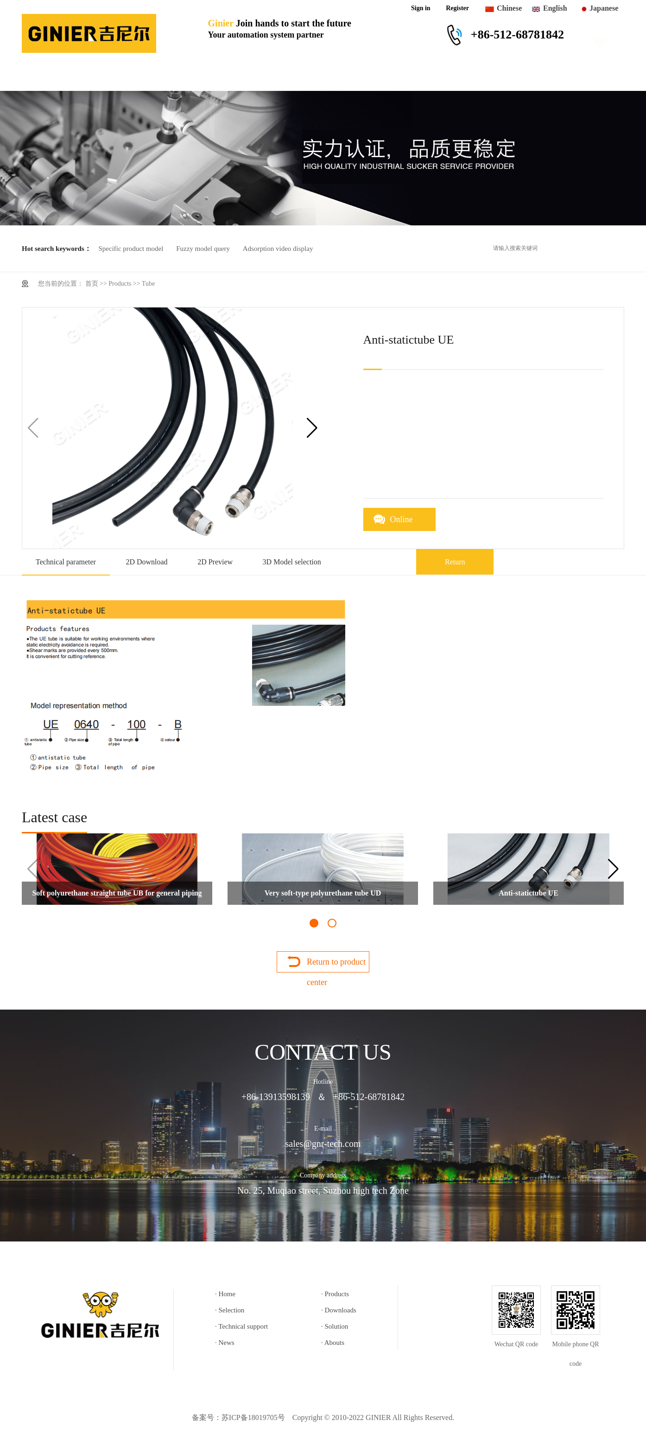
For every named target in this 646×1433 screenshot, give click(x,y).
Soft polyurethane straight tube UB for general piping (117, 893)
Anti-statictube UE (528, 893)
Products (116, 77)
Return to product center (336, 964)
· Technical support (241, 1326)
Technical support (332, 77)
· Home (225, 1294)
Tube (148, 283)
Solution (411, 77)
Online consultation (410, 523)
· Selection (229, 1310)
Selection (180, 77)
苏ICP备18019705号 (253, 1417)
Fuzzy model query (203, 248)
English (555, 8)
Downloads (248, 77)
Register (457, 8)
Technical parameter (66, 562)
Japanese (603, 8)
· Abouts (332, 1342)
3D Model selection (292, 562)
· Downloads (338, 1310)
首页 (91, 283)
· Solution (334, 1326)
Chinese (509, 8)
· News (224, 1342)
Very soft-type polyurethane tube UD (323, 893)
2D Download (146, 562)
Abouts (523, 77)
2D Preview (215, 562)
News (468, 77)
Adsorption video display (278, 248)
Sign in (421, 8)
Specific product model (130, 248)
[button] (312, 428)
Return (455, 562)
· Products (335, 1294)
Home (52, 77)
